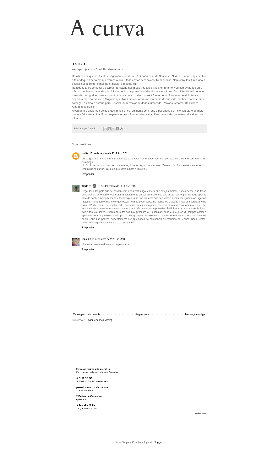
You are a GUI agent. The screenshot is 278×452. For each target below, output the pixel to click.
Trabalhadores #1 (85, 390)
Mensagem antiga (195, 314)
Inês (84, 239)
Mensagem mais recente (86, 314)
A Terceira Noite (85, 405)
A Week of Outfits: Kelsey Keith (92, 381)
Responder (88, 174)
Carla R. (86, 186)
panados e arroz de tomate (92, 387)
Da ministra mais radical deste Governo (97, 372)
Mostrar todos (200, 413)
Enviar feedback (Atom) (99, 320)
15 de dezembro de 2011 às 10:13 (117, 186)
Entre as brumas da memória (93, 369)
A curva (107, 28)
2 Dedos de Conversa (89, 396)
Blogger (158, 442)
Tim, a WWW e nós (86, 408)
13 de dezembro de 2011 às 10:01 (108, 153)
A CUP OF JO (84, 378)
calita (85, 153)
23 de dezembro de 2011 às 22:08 (107, 239)
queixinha (81, 399)
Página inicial (142, 314)
